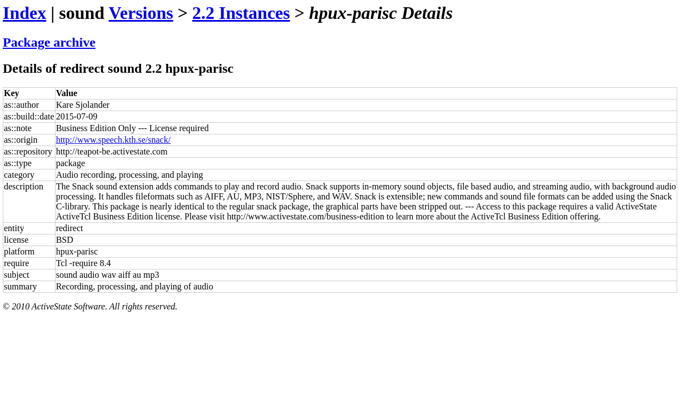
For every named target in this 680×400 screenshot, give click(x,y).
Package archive (49, 42)
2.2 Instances (241, 13)
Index (24, 13)
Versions (141, 13)
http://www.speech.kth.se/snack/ (113, 139)
